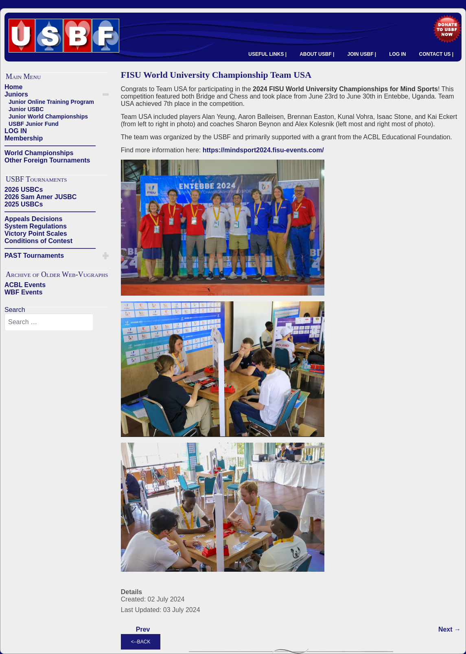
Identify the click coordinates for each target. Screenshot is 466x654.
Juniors (16, 94)
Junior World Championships (48, 116)
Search (14, 309)
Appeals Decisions (33, 218)
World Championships (38, 152)
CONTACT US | (436, 54)
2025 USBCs (23, 204)
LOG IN (397, 54)
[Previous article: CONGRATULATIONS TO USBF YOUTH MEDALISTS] (143, 629)
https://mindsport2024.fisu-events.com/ (263, 150)
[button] (106, 94)
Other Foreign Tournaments (47, 160)
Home (13, 86)
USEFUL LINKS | (267, 54)
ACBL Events (25, 284)
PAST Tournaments (34, 255)
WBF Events (23, 292)
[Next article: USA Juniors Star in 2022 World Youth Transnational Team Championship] (449, 629)
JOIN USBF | (361, 54)
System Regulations (35, 226)
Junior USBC (26, 109)
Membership (23, 138)
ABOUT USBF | (317, 54)
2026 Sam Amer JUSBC (40, 196)
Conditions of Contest (38, 240)
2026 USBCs (23, 189)
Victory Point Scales (35, 233)
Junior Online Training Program (51, 102)
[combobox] (48, 322)
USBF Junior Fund (34, 124)
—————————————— (50, 145)
